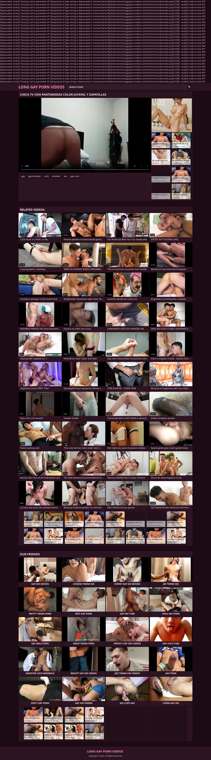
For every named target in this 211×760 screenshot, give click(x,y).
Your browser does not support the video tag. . (85, 135)
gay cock (74, 176)
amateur (56, 176)
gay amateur (34, 176)
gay (23, 176)
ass (65, 176)
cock (46, 176)
